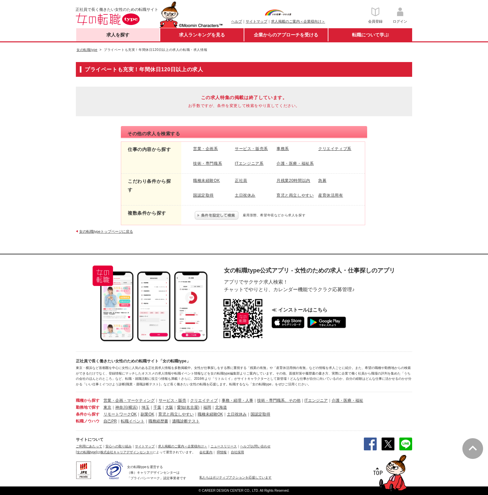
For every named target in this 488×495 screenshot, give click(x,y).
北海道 (221, 407)
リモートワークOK (120, 414)
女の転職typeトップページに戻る (106, 231)
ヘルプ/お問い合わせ (255, 446)
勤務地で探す (88, 407)
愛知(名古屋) (188, 407)
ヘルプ (236, 21)
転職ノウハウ (88, 421)
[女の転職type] (86, 452)
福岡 (207, 407)
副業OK (147, 414)
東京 (107, 407)
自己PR (110, 421)
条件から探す (88, 414)
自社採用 (237, 452)
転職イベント (132, 421)
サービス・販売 (172, 400)
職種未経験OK (210, 414)
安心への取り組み (118, 446)
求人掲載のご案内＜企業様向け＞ (298, 21)
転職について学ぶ (370, 34)
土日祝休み (237, 414)
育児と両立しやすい (176, 414)
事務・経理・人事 (237, 400)
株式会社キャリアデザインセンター (126, 452)
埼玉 (145, 407)
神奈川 (121, 407)
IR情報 (222, 452)
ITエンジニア (316, 400)
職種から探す (88, 400)
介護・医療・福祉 (347, 400)
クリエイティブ (204, 400)
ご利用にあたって (89, 446)
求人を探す (117, 34)
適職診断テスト (186, 421)
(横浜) (132, 407)
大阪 (169, 407)
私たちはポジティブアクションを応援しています (235, 477)
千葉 (157, 407)
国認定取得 (260, 414)
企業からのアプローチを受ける (286, 34)
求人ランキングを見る (202, 34)
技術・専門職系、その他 (278, 400)
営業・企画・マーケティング (129, 400)
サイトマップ (256, 21)
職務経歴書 (158, 421)
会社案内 (205, 452)
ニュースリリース (224, 446)
